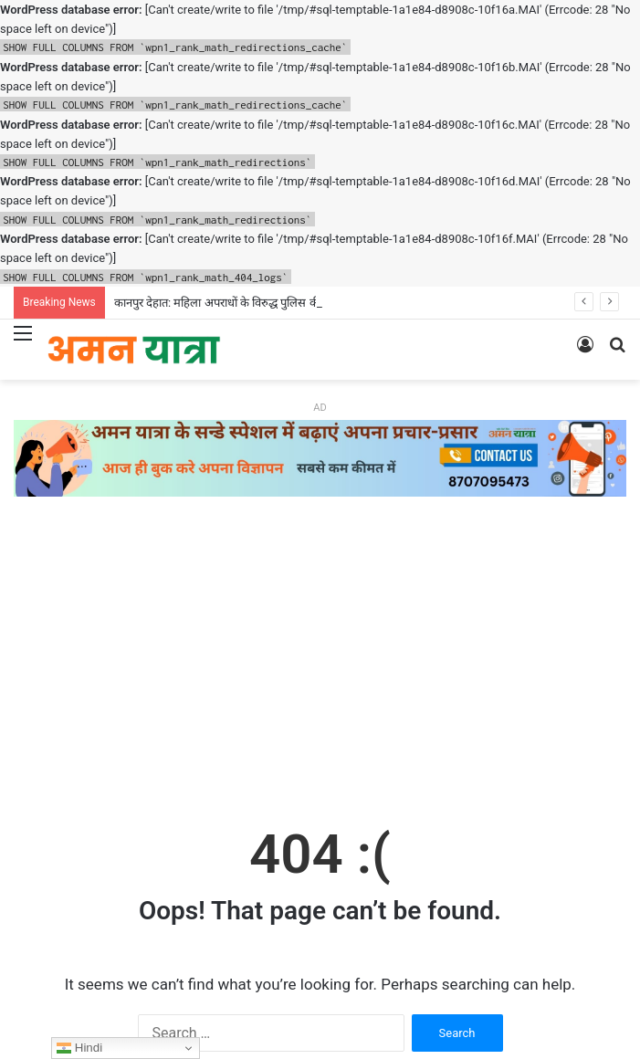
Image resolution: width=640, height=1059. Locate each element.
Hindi (79, 1048)
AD (319, 408)
